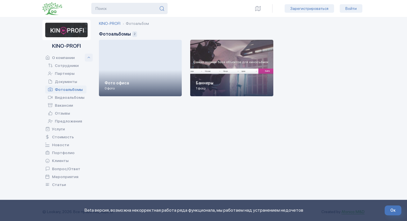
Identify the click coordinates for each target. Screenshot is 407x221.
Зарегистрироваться (309, 8)
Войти (351, 8)
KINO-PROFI (109, 23)
